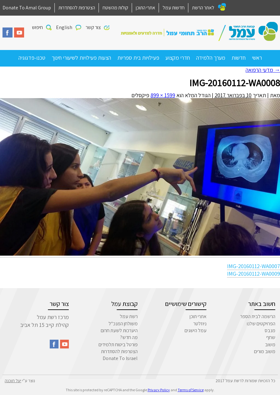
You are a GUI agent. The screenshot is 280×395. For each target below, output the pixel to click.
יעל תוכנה (13, 380)
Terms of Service (191, 390)
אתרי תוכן (198, 316)
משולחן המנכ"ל (123, 323)
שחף (270, 337)
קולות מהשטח (115, 7)
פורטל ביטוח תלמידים (118, 344)
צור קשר (93, 27)
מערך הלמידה (210, 57)
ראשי (257, 57)
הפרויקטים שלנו (261, 323)
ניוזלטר (199, 323)
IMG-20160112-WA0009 (253, 273)
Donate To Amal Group (27, 7)
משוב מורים (264, 351)
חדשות (239, 57)
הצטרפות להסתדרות (77, 7)
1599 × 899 (162, 95)
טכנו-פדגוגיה (31, 57)
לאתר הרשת (203, 7)
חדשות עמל (174, 7)
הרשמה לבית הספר (257, 316)
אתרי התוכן (145, 7)
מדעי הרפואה (263, 69)
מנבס (270, 330)
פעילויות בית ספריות (138, 57)
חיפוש (37, 27)
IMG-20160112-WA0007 (253, 266)
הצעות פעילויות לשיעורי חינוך (81, 57)
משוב (270, 344)
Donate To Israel (120, 358)
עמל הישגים (195, 330)
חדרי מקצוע (177, 57)
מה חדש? (129, 337)
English (64, 27)
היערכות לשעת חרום (119, 330)
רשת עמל (129, 316)
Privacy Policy (159, 390)
